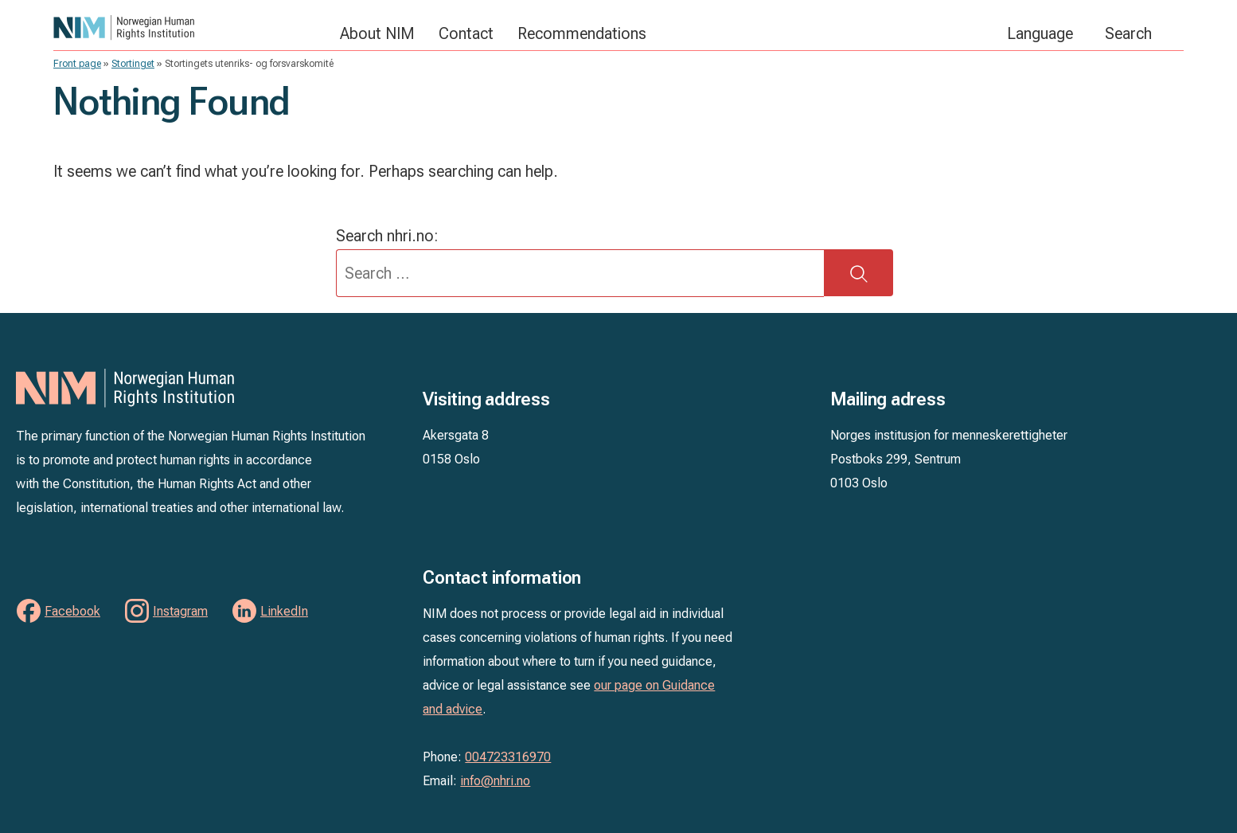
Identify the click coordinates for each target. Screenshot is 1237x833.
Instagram (180, 611)
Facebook (72, 611)
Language (1040, 33)
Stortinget (132, 63)
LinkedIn (284, 611)
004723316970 (508, 757)
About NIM (377, 33)
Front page (77, 63)
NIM (188, 27)
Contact (466, 33)
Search (1128, 33)
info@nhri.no (495, 780)
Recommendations (581, 33)
